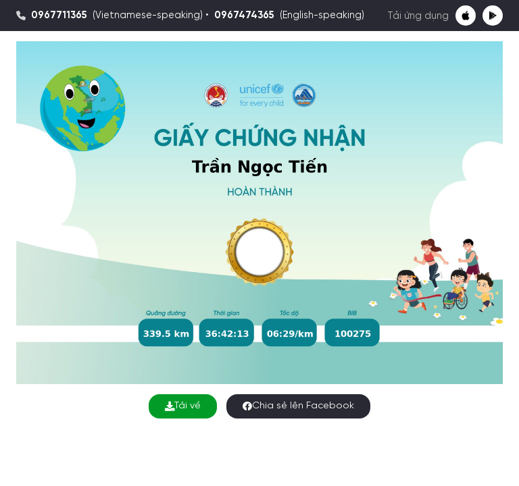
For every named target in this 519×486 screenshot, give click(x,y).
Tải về (183, 406)
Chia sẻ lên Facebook (298, 406)
